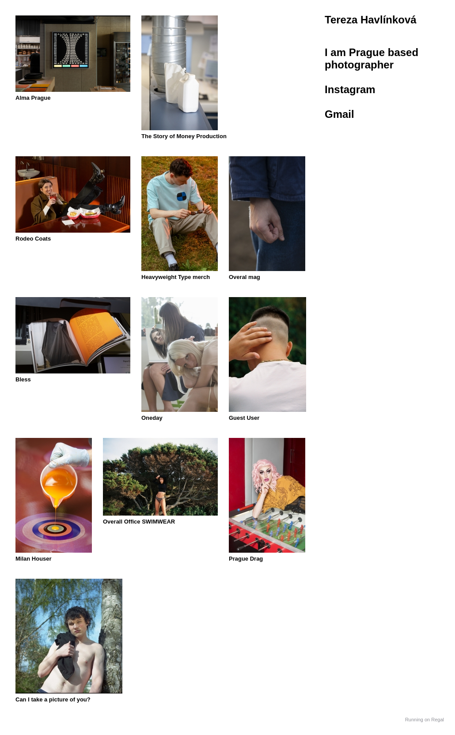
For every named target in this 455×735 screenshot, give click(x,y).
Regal (437, 719)
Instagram (350, 89)
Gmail (339, 114)
